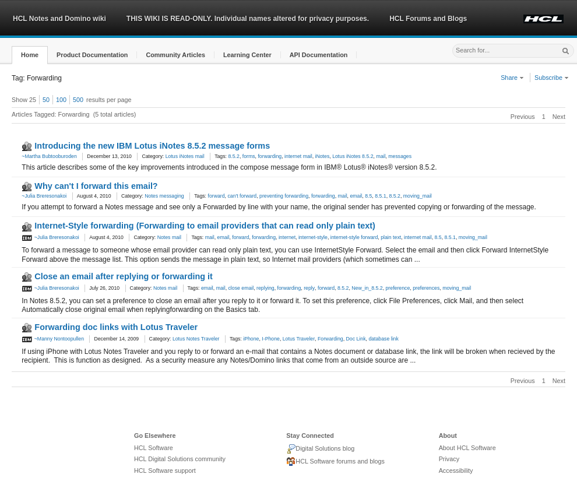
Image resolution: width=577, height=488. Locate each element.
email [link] (356, 196)
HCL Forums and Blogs (428, 19)
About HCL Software (467, 447)
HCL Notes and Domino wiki (59, 19)
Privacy (449, 458)
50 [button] (46, 99)
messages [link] (399, 156)
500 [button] (78, 99)
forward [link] (215, 196)
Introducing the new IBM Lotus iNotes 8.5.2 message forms (152, 145)
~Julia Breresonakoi (44, 196)
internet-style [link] (313, 237)
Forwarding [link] (330, 339)
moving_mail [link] (417, 196)
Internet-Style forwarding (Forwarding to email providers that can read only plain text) (204, 225)
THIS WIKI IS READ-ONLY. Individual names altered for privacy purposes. (247, 19)
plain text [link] (391, 237)
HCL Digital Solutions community (180, 458)
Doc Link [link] (356, 339)
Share (512, 77)
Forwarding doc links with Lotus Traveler (116, 327)
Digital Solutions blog (320, 449)
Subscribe (551, 77)
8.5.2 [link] (233, 156)
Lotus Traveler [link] (299, 339)
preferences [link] (426, 288)
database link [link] (383, 339)
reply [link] (309, 288)
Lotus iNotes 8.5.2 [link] (352, 156)
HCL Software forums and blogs (335, 461)
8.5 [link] (368, 196)
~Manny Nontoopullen (53, 339)
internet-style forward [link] (354, 237)
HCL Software (153, 447)
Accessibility (456, 470)
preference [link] (398, 288)
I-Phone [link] (271, 339)
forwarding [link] (270, 156)
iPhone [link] (251, 339)
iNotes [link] (322, 156)
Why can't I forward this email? (95, 186)
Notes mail (169, 237)
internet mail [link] (298, 156)
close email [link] (241, 288)
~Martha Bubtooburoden (49, 156)
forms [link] (248, 156)
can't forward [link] (241, 196)
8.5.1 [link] (380, 196)
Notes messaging (164, 196)
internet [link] (287, 237)
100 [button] (61, 99)
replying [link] (265, 288)
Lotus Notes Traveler (196, 339)
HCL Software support (165, 470)
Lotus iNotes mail (185, 156)
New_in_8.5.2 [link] (366, 288)
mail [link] (380, 156)
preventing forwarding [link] (283, 196)
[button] (30, 55)
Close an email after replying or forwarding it (123, 276)
